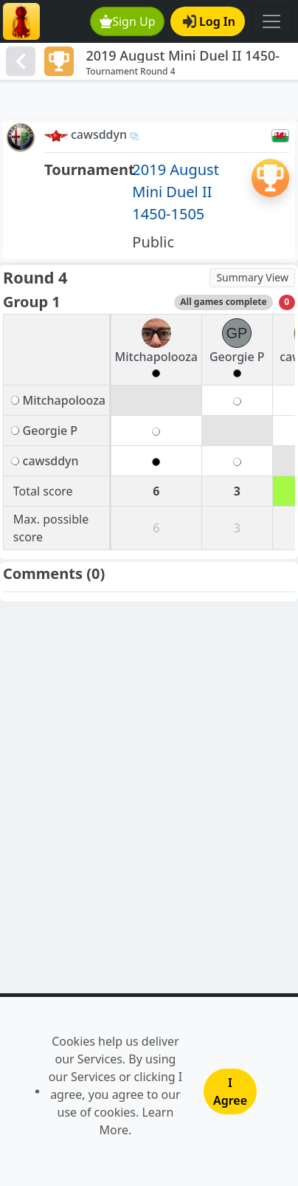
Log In (209, 21)
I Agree (230, 1091)
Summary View (252, 277)
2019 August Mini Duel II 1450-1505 (175, 192)
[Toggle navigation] (271, 21)
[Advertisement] (149, 101)
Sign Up (128, 21)
